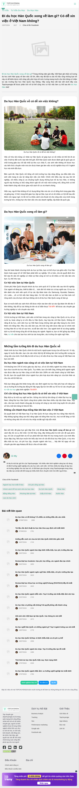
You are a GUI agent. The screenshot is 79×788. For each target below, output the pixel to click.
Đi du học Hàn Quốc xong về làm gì (17, 74)
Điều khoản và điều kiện (13, 769)
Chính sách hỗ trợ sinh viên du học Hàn (18, 489)
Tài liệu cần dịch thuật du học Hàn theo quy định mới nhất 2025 (40, 528)
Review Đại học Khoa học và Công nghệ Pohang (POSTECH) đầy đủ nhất (43, 583)
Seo (32, 721)
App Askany (63, 721)
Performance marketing (39, 725)
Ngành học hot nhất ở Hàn (13, 485)
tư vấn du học (10, 390)
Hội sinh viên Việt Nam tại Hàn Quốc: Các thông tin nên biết (38, 616)
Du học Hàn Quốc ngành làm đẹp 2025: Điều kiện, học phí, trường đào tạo (44, 550)
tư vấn (11, 334)
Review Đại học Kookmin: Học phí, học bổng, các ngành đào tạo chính (42, 561)
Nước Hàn (60, 493)
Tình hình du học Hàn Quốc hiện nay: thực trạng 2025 (36, 660)
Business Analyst (37, 713)
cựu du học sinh (9, 498)
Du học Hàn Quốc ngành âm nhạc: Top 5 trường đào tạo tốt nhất (40, 649)
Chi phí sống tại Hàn (36, 485)
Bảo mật (62, 725)
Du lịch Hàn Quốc (46, 489)
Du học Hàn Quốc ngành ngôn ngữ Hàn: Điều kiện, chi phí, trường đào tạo (44, 572)
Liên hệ (62, 728)
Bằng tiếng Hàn (9, 493)
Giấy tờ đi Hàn (45, 493)
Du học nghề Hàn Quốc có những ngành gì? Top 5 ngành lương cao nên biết (45, 627)
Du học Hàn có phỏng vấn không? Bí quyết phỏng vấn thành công (41, 605)
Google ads (35, 728)
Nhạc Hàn (61, 489)
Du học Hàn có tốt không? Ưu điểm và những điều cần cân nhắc (40, 517)
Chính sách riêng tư (11, 765)
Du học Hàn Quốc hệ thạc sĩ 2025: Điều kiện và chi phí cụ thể (39, 638)
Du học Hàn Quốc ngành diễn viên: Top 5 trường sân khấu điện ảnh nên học (45, 594)
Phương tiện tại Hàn (27, 493)
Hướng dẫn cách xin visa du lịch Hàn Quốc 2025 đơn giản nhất (39, 539)
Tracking (34, 717)
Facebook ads (36, 732)
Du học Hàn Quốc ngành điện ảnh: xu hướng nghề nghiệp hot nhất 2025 (43, 671)
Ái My (14, 456)
